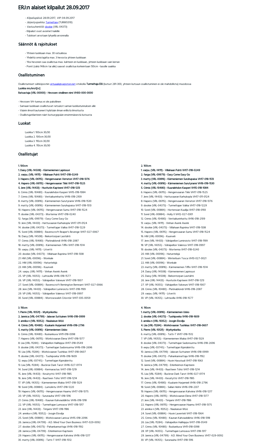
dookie (49, 27)
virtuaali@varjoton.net (63, 84)
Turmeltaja (52, 22)
